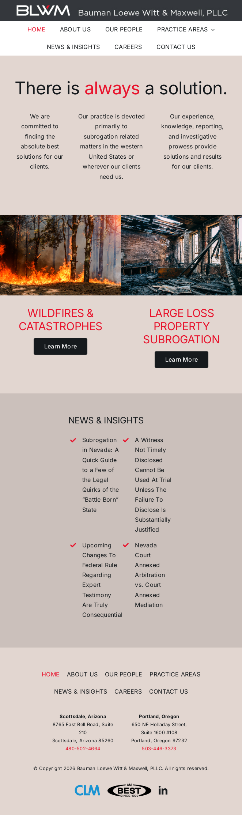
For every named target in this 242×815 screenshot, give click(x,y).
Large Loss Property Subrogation (181, 326)
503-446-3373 (159, 748)
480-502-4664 (82, 748)
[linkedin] (163, 790)
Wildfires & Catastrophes (60, 319)
